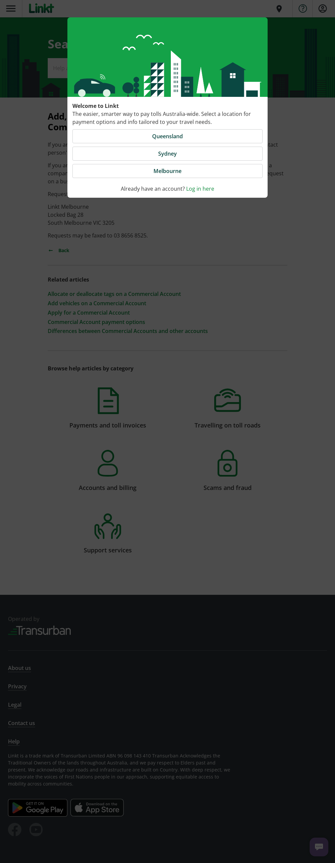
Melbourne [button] (167, 171)
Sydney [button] (167, 153)
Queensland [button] (167, 136)
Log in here (200, 188)
